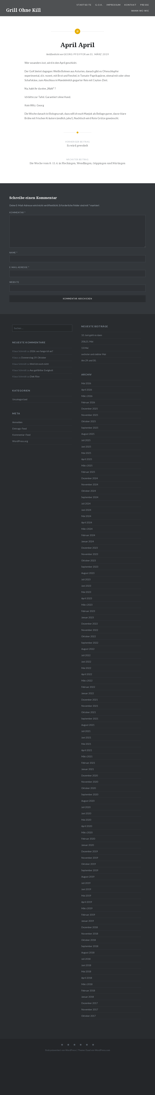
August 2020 (87, 800)
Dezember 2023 (89, 547)
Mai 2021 (86, 743)
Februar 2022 (88, 687)
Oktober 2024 (88, 490)
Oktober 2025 (88, 421)
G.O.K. (99, 4)
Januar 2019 (87, 920)
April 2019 (86, 902)
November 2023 (89, 554)
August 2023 (87, 573)
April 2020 (86, 826)
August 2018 (87, 952)
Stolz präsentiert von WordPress (60, 1050)
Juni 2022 (86, 661)
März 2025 (86, 465)
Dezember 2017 (89, 1003)
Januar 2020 (87, 845)
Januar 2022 (87, 693)
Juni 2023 (86, 585)
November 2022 (89, 630)
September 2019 (89, 870)
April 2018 (86, 977)
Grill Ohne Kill (23, 10)
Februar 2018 (88, 990)
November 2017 (89, 1009)
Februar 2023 (88, 611)
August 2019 (87, 876)
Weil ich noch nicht (39, 364)
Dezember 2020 (89, 775)
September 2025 (89, 427)
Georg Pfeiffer (75, 54)
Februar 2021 (88, 762)
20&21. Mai (87, 341)
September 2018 (89, 946)
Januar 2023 (87, 617)
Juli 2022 (86, 655)
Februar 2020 (88, 838)
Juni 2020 (86, 813)
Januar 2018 (87, 996)
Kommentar (17, 212)
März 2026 (86, 396)
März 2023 (86, 604)
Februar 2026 (88, 402)
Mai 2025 (86, 453)
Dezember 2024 (89, 478)
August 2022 (87, 649)
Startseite (84, 4)
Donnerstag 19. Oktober (33, 357)
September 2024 (89, 497)
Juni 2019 (86, 889)
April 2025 (86, 459)
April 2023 (86, 598)
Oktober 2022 (88, 636)
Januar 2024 (87, 541)
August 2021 (87, 725)
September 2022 (89, 642)
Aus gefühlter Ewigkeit (41, 370)
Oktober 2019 (88, 864)
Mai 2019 (86, 895)
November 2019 (89, 857)
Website (14, 282)
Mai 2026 (86, 383)
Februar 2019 (88, 914)
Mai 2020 (86, 819)
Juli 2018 (86, 959)
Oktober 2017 (88, 1015)
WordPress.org (20, 441)
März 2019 (86, 908)
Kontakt (130, 4)
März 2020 (86, 832)
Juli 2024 (86, 503)
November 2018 (89, 933)
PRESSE (144, 4)
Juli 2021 (86, 731)
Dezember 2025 (89, 408)
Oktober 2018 (88, 940)
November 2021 (89, 705)
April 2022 (86, 674)
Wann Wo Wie (140, 10)
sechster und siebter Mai (93, 354)
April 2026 (86, 389)
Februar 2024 (88, 535)
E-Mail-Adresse (19, 267)
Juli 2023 (86, 579)
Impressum (113, 4)
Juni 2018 (86, 965)
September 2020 (89, 794)
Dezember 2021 (89, 699)
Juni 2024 (86, 510)
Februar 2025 (88, 471)
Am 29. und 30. (88, 360)
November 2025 (89, 415)
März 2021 (86, 756)
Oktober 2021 (88, 712)
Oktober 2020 (88, 788)
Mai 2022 (86, 668)
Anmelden (17, 422)
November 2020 (89, 781)
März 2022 (86, 680)
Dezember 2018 (89, 927)
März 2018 (86, 984)
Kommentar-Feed (21, 434)
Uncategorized (19, 399)
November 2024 (89, 484)
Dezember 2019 (89, 851)
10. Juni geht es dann (91, 335)
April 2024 (86, 522)
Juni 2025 (86, 446)
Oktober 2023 (88, 560)
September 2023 (89, 566)
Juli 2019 (86, 883)
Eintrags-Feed (19, 428)
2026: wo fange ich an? (41, 351)
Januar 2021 (87, 769)
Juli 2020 (86, 807)
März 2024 (86, 528)
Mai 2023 (86, 592)
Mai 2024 (86, 516)
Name (13, 252)
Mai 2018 (86, 971)
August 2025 (87, 433)
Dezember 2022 (89, 623)
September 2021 (89, 718)
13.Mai (84, 347)
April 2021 (86, 750)
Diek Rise (35, 376)
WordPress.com (102, 1050)
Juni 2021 (86, 737)
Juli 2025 (86, 440)
